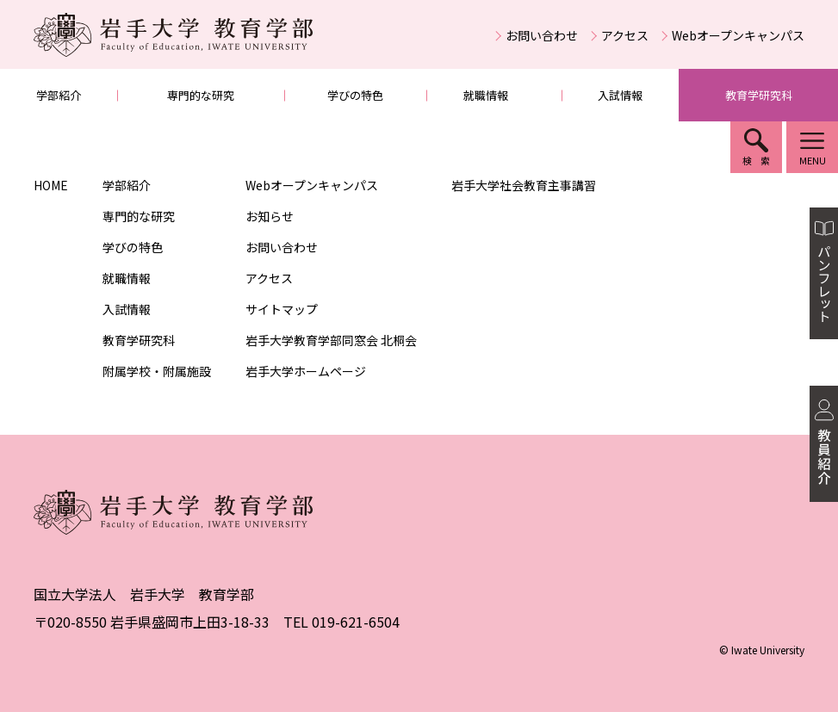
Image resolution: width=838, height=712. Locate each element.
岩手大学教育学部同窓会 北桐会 (331, 340)
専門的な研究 (200, 95)
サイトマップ (281, 309)
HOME (51, 185)
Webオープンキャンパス (738, 35)
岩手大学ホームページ (305, 371)
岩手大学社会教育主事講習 (523, 185)
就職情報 (485, 95)
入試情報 (620, 95)
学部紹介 (58, 95)
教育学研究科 (758, 95)
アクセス (625, 35)
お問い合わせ (542, 35)
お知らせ (269, 216)
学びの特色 (355, 95)
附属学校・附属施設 (156, 371)
